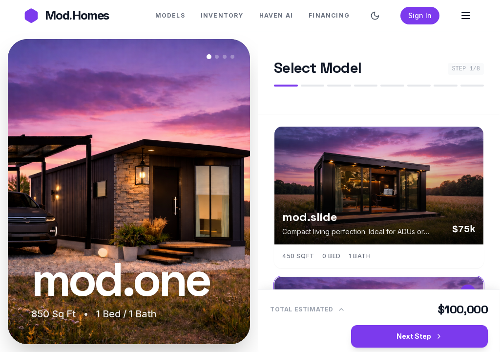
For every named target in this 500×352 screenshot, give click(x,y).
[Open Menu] (466, 15)
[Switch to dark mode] (375, 15)
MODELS (170, 15)
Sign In (420, 15)
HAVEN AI (276, 15)
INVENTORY (222, 15)
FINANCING (329, 15)
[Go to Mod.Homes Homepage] (66, 15)
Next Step (419, 336)
